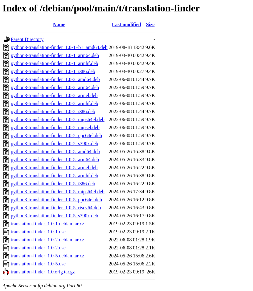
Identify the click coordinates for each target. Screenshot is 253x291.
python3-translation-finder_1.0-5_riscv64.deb (56, 207)
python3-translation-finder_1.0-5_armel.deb (54, 167)
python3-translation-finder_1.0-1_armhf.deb (54, 63)
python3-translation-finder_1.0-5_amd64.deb (55, 151)
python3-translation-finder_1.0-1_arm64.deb (55, 55)
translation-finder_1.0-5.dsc (38, 263)
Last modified (126, 24)
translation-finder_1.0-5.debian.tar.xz (47, 255)
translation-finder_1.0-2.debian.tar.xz (47, 239)
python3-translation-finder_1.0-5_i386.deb (53, 183)
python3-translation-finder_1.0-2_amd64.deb (55, 79)
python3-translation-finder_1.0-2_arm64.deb (55, 87)
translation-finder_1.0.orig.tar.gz (43, 271)
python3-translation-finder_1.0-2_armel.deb (54, 95)
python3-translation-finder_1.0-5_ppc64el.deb (56, 199)
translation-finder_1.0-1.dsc (38, 231)
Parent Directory (27, 39)
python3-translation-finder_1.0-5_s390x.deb (54, 215)
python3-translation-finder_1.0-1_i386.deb (53, 71)
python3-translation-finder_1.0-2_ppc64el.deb (56, 135)
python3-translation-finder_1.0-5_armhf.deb (54, 175)
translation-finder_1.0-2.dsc (38, 247)
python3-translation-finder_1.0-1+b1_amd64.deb (59, 47)
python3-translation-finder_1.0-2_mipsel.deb (55, 127)
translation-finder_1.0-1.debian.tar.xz (47, 223)
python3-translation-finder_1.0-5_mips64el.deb (57, 191)
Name (59, 24)
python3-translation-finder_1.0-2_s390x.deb (54, 143)
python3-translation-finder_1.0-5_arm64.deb (55, 159)
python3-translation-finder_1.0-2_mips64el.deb (57, 119)
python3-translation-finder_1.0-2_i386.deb (53, 111)
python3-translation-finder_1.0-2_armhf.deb (54, 103)
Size (150, 24)
